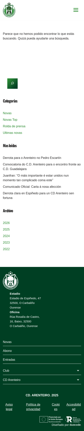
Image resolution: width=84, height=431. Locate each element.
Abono (7, 350)
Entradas (9, 359)
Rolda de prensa (14, 126)
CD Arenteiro (12, 380)
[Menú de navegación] (76, 10)
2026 (6, 223)
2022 (6, 249)
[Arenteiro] (9, 10)
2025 (6, 229)
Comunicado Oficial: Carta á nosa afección (32, 186)
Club (6, 370)
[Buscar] (37, 50)
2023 (6, 242)
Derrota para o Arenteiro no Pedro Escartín (32, 157)
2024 (6, 236)
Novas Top (10, 119)
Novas (7, 113)
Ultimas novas (12, 132)
